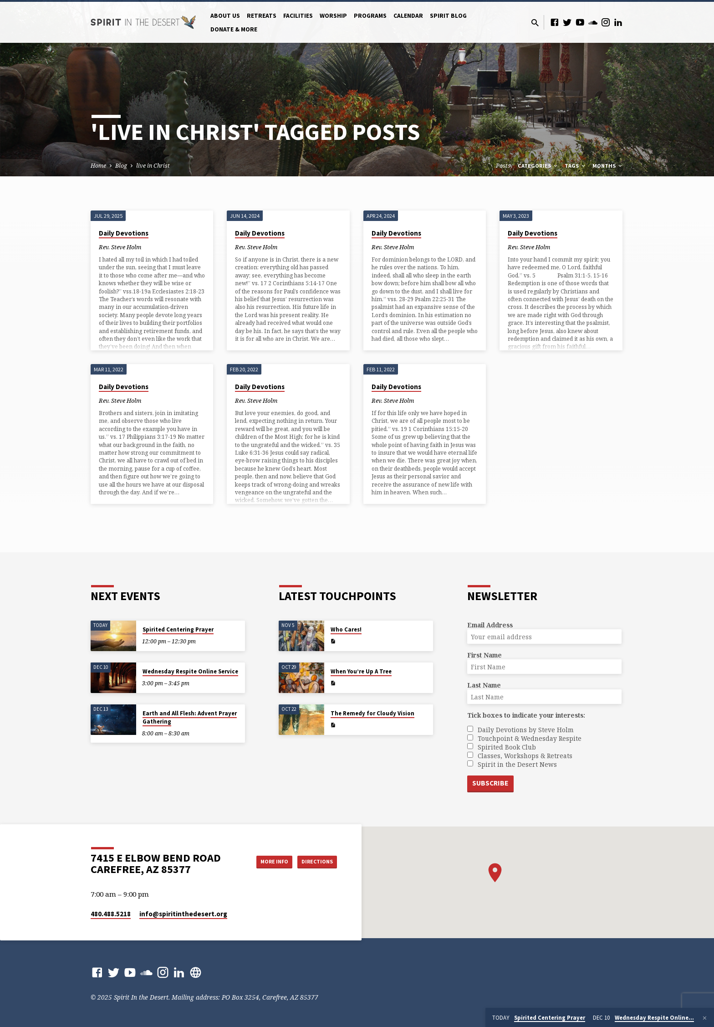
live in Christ (153, 165)
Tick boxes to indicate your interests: (526, 714)
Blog (121, 165)
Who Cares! (346, 629)
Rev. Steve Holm (120, 247)
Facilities (298, 16)
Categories (538, 165)
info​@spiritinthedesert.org (183, 913)
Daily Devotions (123, 233)
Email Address (490, 624)
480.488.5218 (111, 913)
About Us (225, 16)
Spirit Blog (448, 16)
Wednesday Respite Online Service (190, 671)
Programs (370, 16)
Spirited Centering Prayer (178, 629)
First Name (484, 654)
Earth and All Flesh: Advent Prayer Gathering (190, 717)
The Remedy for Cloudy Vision (372, 713)
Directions (314, 862)
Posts (503, 165)
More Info (263, 862)
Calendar (408, 16)
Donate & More (233, 29)
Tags (575, 165)
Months (607, 165)
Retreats (261, 16)
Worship (333, 16)
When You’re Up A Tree (361, 671)
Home (98, 165)
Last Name (484, 684)
